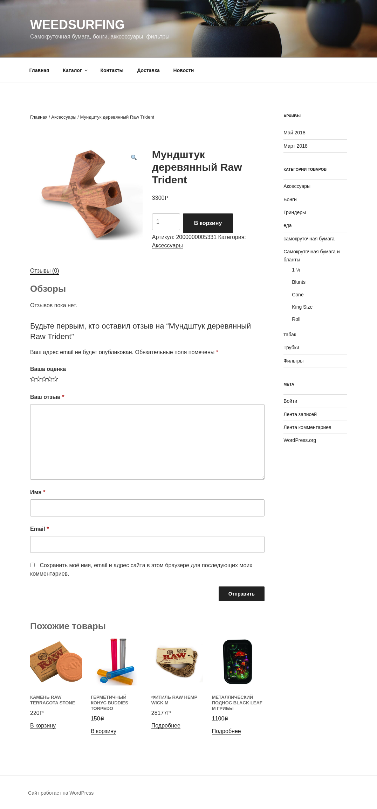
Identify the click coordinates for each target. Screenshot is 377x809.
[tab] (44, 271)
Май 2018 (294, 132)
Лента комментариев (307, 427)
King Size (302, 307)
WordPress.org (299, 440)
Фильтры (293, 361)
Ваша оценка (48, 369)
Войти (290, 401)
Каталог (75, 70)
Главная (39, 70)
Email (39, 529)
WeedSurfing (77, 24)
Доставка (148, 70)
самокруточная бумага (309, 238)
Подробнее (165, 726)
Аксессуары (63, 117)
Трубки (291, 347)
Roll (296, 319)
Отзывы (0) (44, 271)
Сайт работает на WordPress (61, 793)
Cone (297, 294)
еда (287, 225)
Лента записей (300, 414)
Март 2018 (295, 146)
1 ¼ (296, 270)
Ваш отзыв (47, 397)
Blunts (299, 282)
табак (289, 334)
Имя (37, 492)
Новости (183, 70)
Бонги (290, 199)
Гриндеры (294, 212)
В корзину (208, 223)
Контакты (111, 70)
